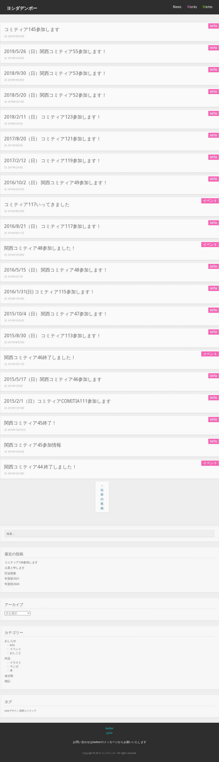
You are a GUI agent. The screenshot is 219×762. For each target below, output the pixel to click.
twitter (109, 728)
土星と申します (15, 567)
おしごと (15, 653)
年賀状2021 (12, 578)
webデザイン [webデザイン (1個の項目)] (12, 710)
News (177, 7)
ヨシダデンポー (22, 8)
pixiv (109, 732)
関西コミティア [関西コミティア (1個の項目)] (27, 710)
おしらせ (10, 641)
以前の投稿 (102, 497)
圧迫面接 (10, 573)
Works (192, 7)
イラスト (15, 662)
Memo (207, 7)
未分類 (9, 676)
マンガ (14, 666)
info (12, 645)
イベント (15, 649)
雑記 (7, 681)
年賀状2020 (12, 584)
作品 (7, 658)
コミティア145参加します (21, 562)
